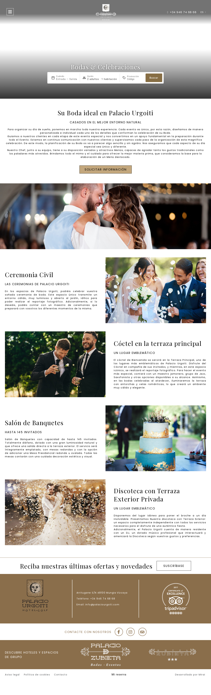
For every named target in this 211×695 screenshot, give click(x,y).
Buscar (154, 77)
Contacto (60, 674)
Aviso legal (12, 674)
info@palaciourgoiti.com (102, 604)
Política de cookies (37, 674)
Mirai (202, 674)
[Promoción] (135, 79)
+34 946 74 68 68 (102, 598)
